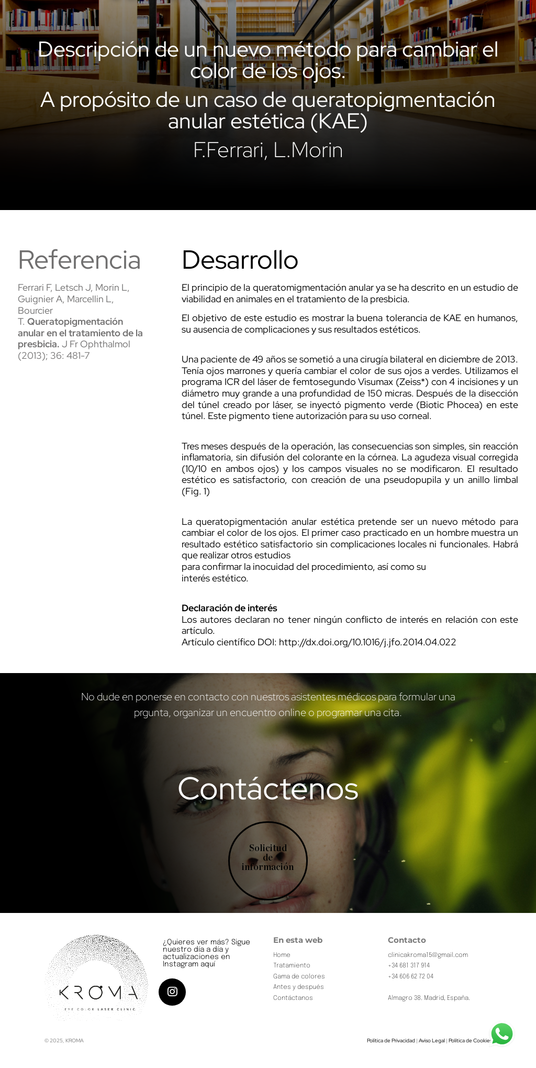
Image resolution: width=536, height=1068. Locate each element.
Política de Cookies (470, 1040)
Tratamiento (291, 966)
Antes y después (298, 987)
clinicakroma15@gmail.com (428, 955)
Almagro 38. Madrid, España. (429, 998)
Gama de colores (299, 977)
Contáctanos (293, 998)
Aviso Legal (432, 1040)
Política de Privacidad (390, 1040)
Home (282, 955)
